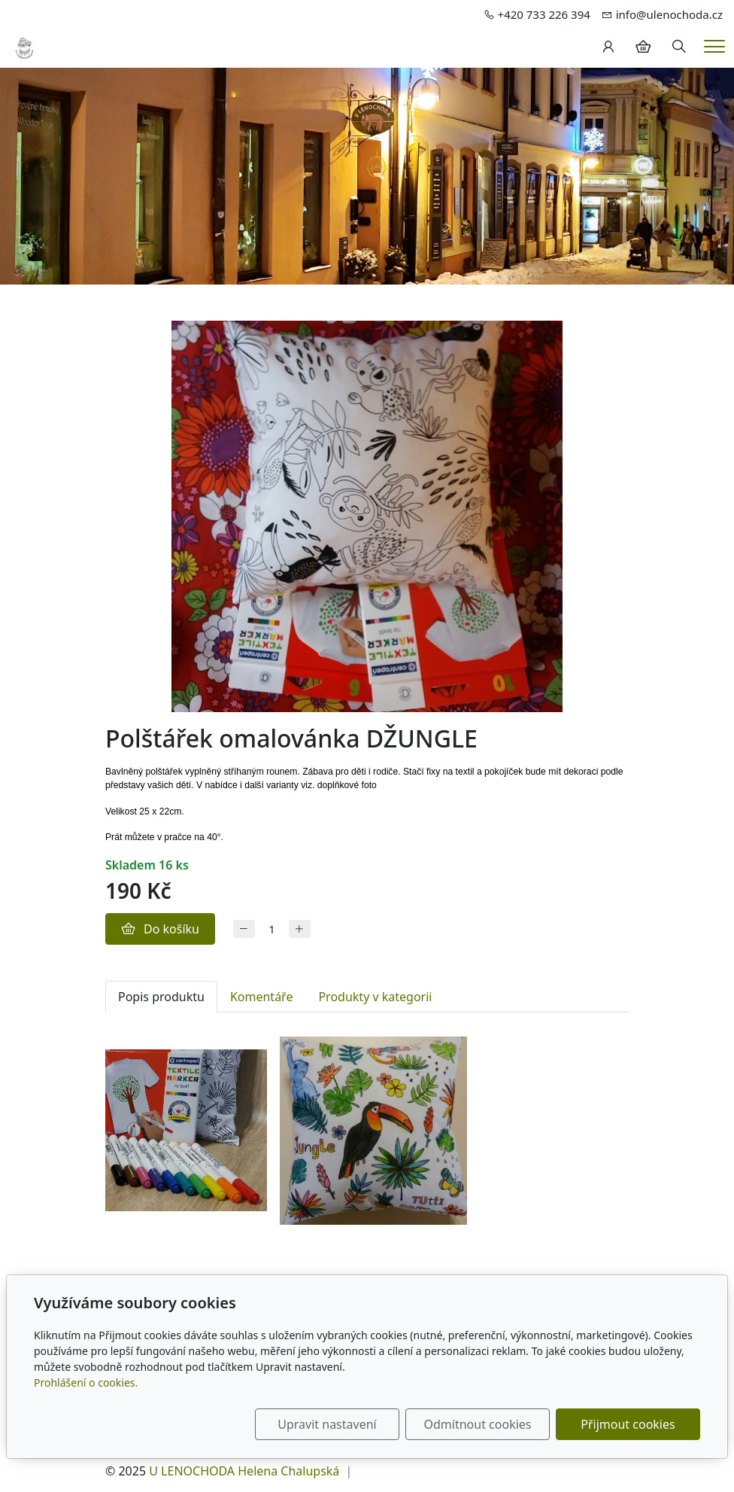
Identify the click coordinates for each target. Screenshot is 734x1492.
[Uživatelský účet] (608, 46)
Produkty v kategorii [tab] (375, 996)
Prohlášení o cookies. (86, 1382)
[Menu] (714, 46)
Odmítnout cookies (478, 1424)
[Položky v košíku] (643, 46)
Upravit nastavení (327, 1424)
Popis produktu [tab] (161, 996)
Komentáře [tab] (261, 996)
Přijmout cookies (628, 1424)
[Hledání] (679, 47)
